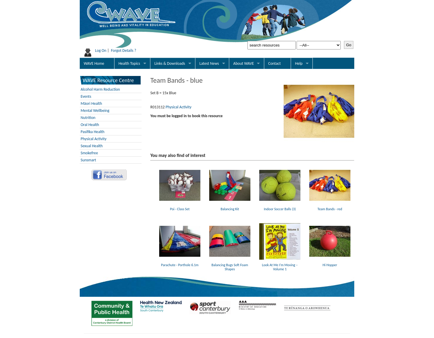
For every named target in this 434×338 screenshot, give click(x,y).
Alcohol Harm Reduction (100, 89)
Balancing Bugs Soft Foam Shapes (229, 265)
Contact (274, 63)
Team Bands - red (329, 207)
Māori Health (91, 103)
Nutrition (88, 117)
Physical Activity (94, 138)
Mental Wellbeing (95, 110)
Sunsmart (88, 160)
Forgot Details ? (123, 50)
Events (86, 96)
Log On (101, 50)
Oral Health (90, 124)
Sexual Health (92, 145)
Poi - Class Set (179, 207)
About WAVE (243, 63)
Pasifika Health (92, 131)
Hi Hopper (329, 263)
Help (299, 63)
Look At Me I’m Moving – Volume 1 (279, 265)
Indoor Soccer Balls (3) (279, 207)
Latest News (209, 63)
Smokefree (89, 152)
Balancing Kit (229, 207)
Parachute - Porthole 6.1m (179, 263)
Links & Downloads (169, 63)
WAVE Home (94, 63)
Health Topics (129, 63)
